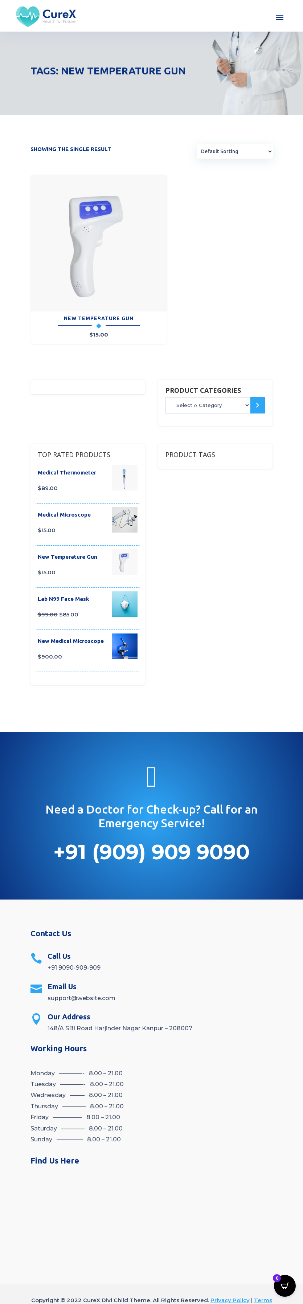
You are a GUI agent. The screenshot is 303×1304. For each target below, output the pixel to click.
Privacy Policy (230, 1278)
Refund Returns (162, 1288)
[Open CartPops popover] (285, 1286)
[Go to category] (257, 383)
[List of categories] (207, 383)
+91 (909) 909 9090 (151, 830)
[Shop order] (235, 151)
